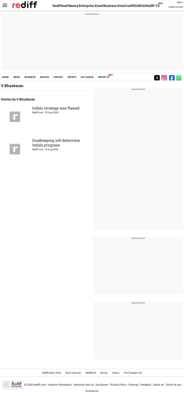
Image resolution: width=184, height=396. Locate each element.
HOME (5, 77)
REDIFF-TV (104, 77)
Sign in (180, 2)
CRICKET (58, 77)
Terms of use (173, 384)
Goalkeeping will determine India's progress (56, 142)
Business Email (114, 6)
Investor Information (60, 384)
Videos (115, 372)
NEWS (16, 77)
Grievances (92, 391)
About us (158, 384)
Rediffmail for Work (51, 372)
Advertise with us (84, 384)
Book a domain (73, 372)
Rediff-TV (152, 6)
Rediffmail (60, 6)
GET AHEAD (87, 77)
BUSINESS (30, 77)
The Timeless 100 (133, 372)
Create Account (175, 7)
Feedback (145, 384)
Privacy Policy (118, 384)
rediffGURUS (135, 6)
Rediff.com (39, 384)
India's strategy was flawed (55, 108)
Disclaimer (102, 384)
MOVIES (44, 77)
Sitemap (133, 384)
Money (73, 6)
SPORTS (72, 77)
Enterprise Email (91, 6)
